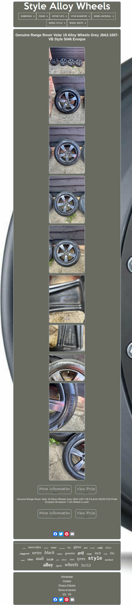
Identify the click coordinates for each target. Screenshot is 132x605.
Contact (67, 581)
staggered (24, 553)
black (49, 552)
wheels (71, 564)
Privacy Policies (67, 585)
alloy (48, 564)
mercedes (34, 547)
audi (40, 558)
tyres (81, 558)
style (95, 558)
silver (64, 560)
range (89, 554)
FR (69, 594)
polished (62, 548)
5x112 (86, 565)
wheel (46, 548)
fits (112, 553)
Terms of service (67, 590)
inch (98, 553)
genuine (70, 553)
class (30, 559)
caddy (100, 548)
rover (54, 547)
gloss (77, 547)
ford (85, 548)
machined (109, 560)
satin (24, 548)
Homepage (67, 576)
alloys (108, 547)
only (105, 554)
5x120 (50, 559)
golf (81, 553)
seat (57, 560)
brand (92, 548)
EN (64, 594)
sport (59, 565)
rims (71, 559)
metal (23, 560)
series (37, 552)
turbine (59, 554)
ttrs (69, 547)
